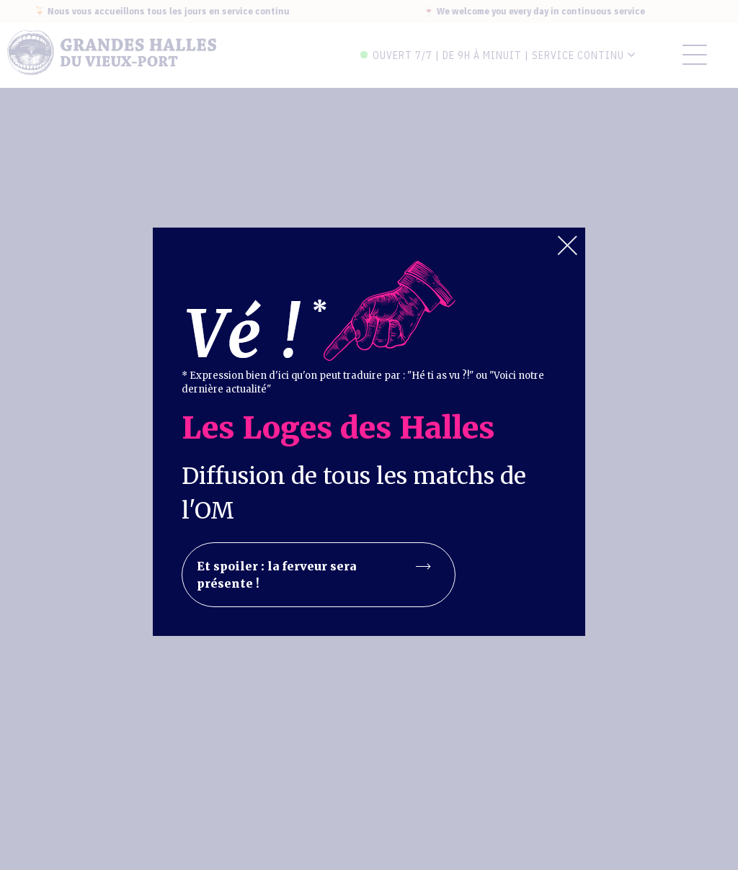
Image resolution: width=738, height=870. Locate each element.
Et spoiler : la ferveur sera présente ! (313, 575)
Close (567, 245)
